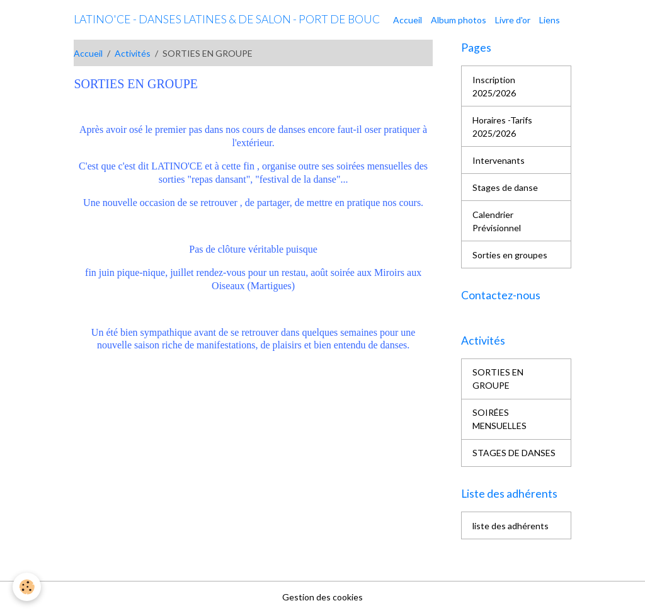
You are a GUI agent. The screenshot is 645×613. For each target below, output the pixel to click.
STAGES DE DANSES (514, 452)
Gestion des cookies (322, 597)
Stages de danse (505, 187)
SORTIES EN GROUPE (497, 379)
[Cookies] (27, 587)
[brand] (227, 19)
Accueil (407, 19)
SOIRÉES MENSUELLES (499, 419)
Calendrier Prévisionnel (496, 221)
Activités (133, 53)
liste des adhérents (510, 525)
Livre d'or (512, 19)
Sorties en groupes (509, 254)
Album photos (458, 19)
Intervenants (498, 160)
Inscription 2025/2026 (494, 86)
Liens (549, 19)
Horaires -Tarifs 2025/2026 (502, 127)
